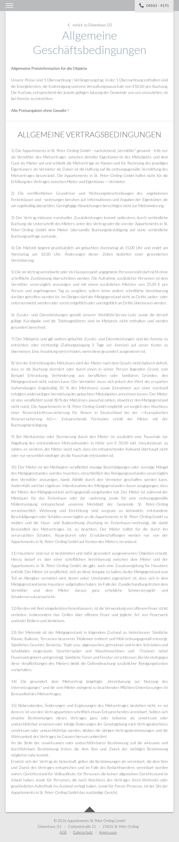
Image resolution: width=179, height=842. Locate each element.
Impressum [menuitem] (108, 832)
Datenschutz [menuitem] (83, 832)
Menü (9, 5)
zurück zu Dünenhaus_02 (89, 25)
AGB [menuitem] (63, 832)
